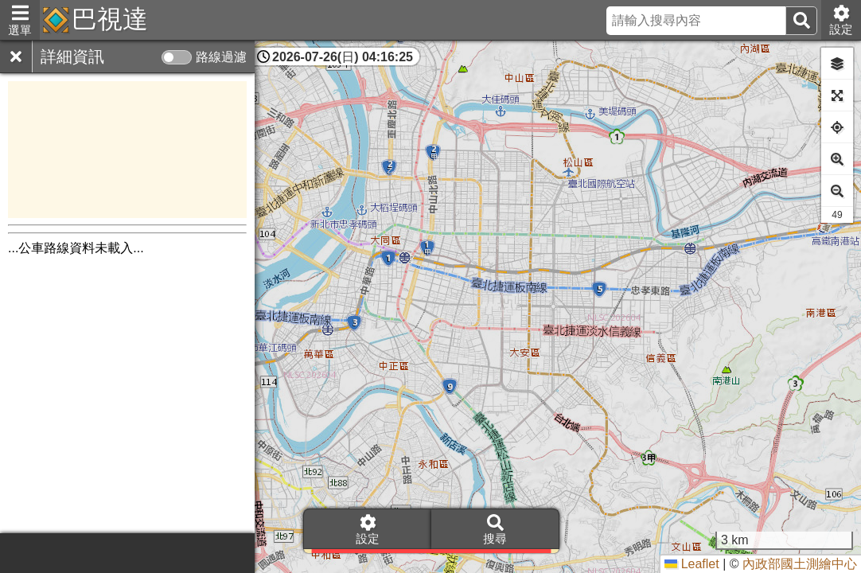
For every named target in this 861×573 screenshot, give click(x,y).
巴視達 (110, 19)
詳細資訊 (72, 56)
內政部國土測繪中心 (799, 564)
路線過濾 (221, 57)
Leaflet (691, 564)
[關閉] (16, 56)
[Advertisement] (127, 149)
